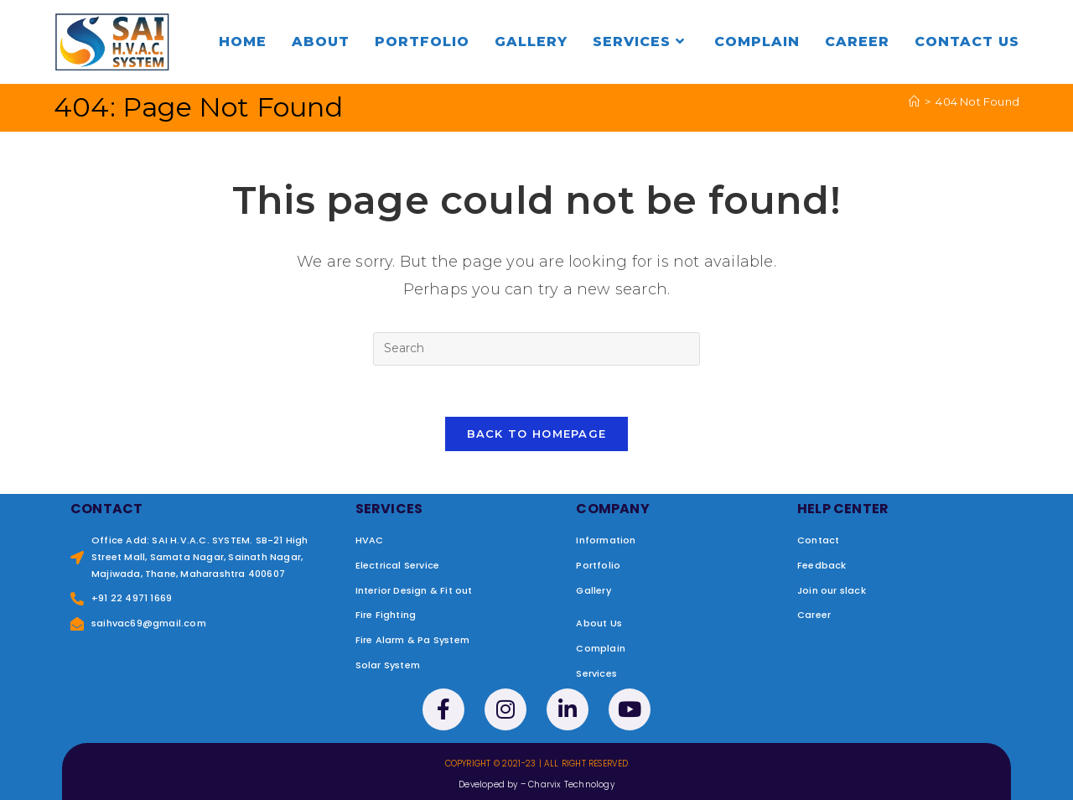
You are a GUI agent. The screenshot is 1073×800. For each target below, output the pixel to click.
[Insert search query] (536, 349)
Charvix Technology (571, 784)
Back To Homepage (537, 433)
